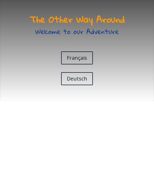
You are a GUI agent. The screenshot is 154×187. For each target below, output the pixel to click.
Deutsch (77, 78)
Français (77, 57)
